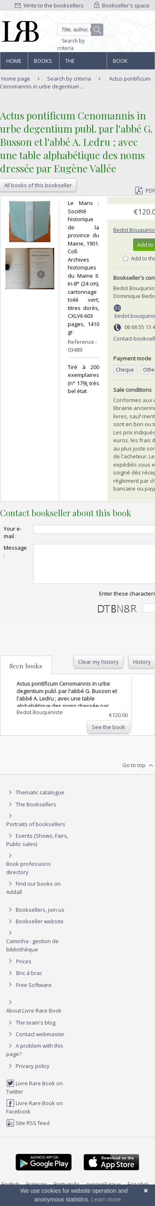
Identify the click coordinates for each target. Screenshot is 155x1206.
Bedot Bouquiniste (40, 719)
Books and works (43, 63)
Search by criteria (71, 44)
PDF (145, 190)
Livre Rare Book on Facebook (34, 1114)
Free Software (34, 992)
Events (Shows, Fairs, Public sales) (37, 847)
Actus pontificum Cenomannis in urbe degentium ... (75, 82)
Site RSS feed (28, 1130)
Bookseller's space (122, 5)
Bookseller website (35, 929)
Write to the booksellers (49, 5)
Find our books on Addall (33, 895)
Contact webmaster (35, 1041)
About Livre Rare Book (34, 1018)
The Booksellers (83, 63)
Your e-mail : (12, 532)
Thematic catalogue (35, 800)
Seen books (26, 673)
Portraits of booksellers (35, 831)
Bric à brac (29, 980)
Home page (13, 63)
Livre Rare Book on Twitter (34, 1095)
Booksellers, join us (35, 917)
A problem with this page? (34, 1057)
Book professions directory (130, 63)
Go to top (138, 773)
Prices (23, 968)
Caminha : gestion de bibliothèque (32, 953)
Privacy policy (28, 1073)
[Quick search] (80, 30)
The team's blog (30, 1030)
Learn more (106, 1199)
